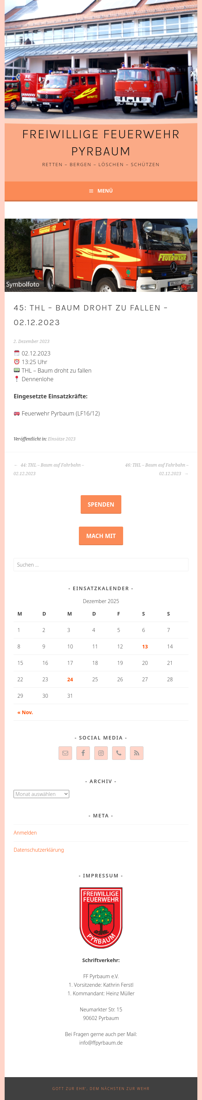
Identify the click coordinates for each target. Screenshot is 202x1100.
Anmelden (25, 832)
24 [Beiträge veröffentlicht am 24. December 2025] (70, 679)
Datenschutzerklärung (39, 849)
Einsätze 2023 (62, 439)
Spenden (101, 504)
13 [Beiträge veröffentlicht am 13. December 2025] (145, 646)
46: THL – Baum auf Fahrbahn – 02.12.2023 (156, 469)
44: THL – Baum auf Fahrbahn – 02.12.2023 (49, 469)
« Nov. (25, 712)
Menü (105, 190)
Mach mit (101, 536)
